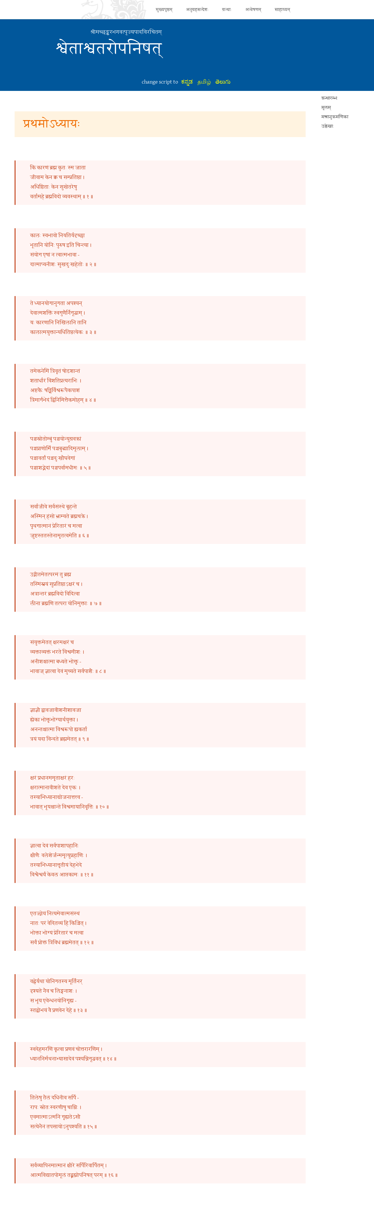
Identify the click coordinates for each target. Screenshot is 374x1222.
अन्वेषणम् (253, 9)
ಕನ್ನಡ (187, 82)
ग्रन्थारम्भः (329, 98)
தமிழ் (204, 82)
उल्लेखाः (327, 126)
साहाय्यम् (282, 9)
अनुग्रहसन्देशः (197, 9)
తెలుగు (223, 82)
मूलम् (326, 107)
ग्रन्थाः (227, 9)
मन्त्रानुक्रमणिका (334, 117)
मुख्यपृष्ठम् (164, 9)
